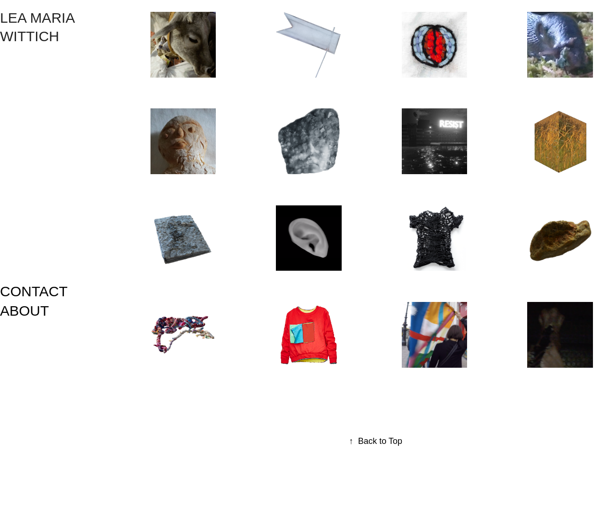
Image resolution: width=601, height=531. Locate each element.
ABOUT (24, 311)
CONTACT (34, 291)
